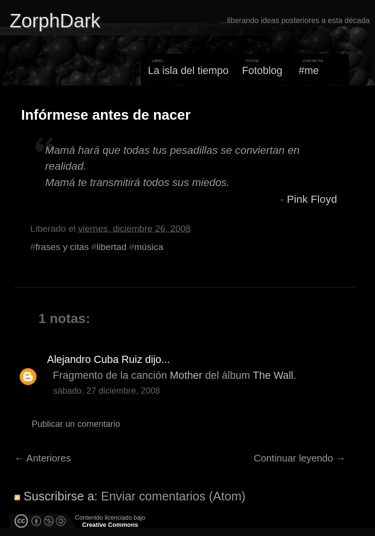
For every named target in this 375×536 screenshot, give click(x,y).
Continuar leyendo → (300, 458)
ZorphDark (55, 20)
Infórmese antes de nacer (106, 115)
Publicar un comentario (76, 424)
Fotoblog (262, 70)
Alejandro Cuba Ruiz (94, 359)
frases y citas (62, 247)
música (148, 247)
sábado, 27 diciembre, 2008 (106, 391)
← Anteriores (42, 458)
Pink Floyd (312, 199)
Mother (186, 375)
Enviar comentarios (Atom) (173, 496)
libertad (112, 247)
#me (309, 70)
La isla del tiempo (188, 70)
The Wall (273, 375)
